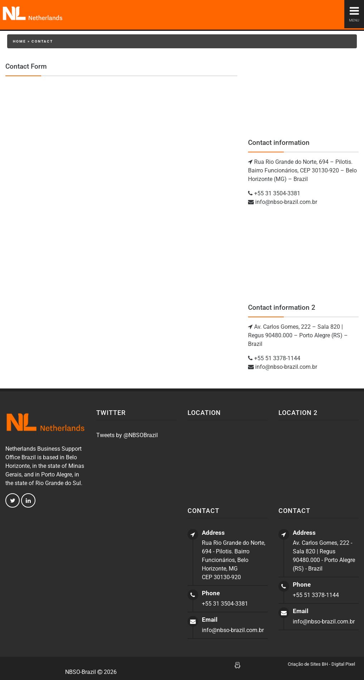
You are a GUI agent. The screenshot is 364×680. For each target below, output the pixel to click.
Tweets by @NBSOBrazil (127, 435)
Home (19, 41)
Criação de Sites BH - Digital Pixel (321, 664)
